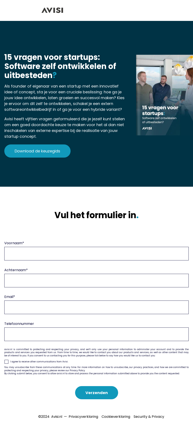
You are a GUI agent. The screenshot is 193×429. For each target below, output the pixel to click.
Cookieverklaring (116, 416)
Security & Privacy (149, 416)
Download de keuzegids (37, 151)
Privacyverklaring (83, 416)
